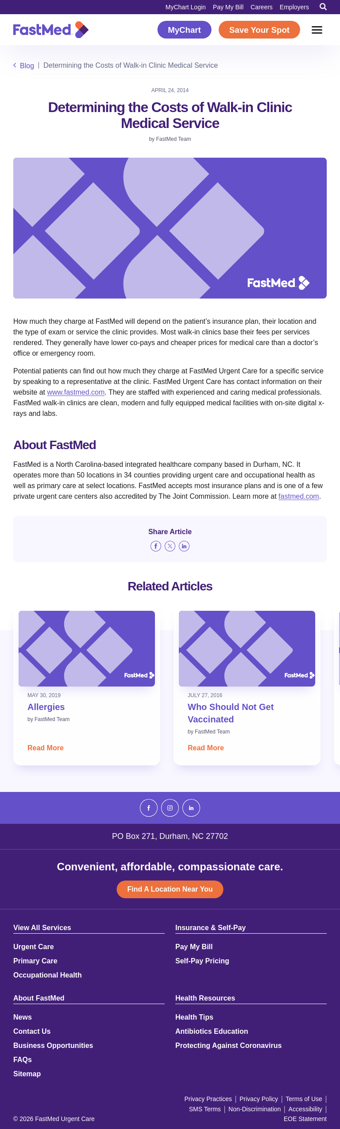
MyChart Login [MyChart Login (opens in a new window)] (186, 7)
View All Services (42, 927)
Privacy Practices (208, 1099)
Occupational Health (47, 975)
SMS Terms (205, 1109)
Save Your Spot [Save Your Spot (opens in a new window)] (259, 30)
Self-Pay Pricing (202, 961)
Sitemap (27, 1074)
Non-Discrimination (254, 1109)
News (22, 1017)
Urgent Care (33, 947)
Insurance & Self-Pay (210, 927)
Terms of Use (304, 1099)
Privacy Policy (259, 1099)
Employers (294, 7)
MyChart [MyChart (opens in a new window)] (184, 30)
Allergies (46, 707)
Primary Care (35, 961)
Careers (262, 7)
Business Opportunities (53, 1045)
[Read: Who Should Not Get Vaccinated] (247, 649)
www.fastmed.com (75, 392)
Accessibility (305, 1109)
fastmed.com (298, 496)
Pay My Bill (228, 7)
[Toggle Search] (323, 6)
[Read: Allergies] (87, 649)
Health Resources (205, 998)
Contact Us (31, 1031)
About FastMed (39, 998)
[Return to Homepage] (51, 29)
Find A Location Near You (170, 889)
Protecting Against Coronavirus (228, 1045)
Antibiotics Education (211, 1031)
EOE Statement (305, 1119)
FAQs (22, 1059)
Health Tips (194, 1017)
